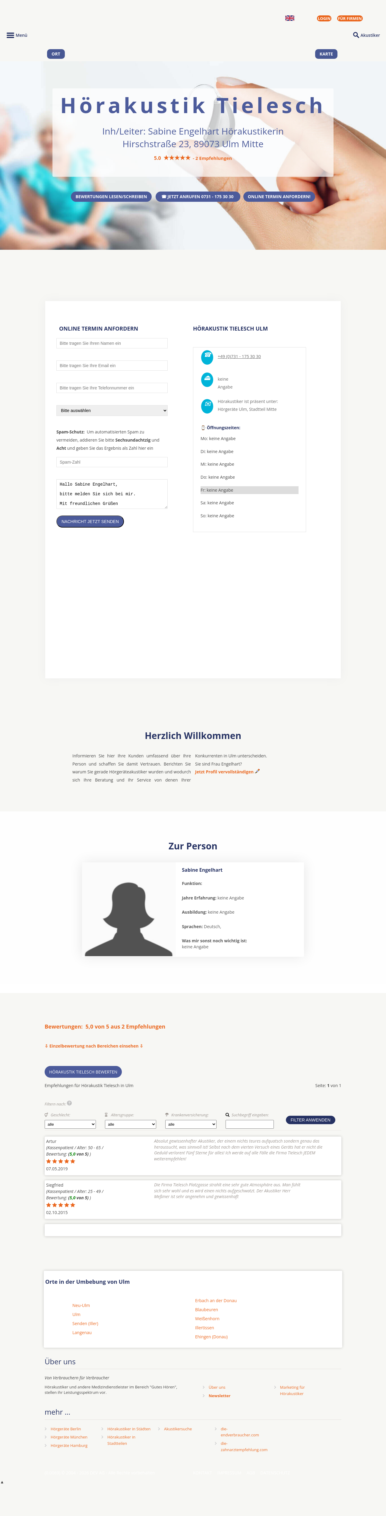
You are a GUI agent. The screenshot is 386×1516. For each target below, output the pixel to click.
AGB (251, 1477)
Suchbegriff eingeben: (250, 1119)
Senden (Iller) (85, 1328)
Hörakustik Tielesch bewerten (83, 1076)
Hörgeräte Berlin (66, 1433)
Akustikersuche (178, 1433)
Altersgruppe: (122, 1119)
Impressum (229, 1477)
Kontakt (202, 1477)
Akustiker (370, 35)
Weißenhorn (207, 1323)
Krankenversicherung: (190, 1119)
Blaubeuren (206, 1314)
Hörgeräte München (69, 1441)
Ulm (76, 1319)
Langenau (82, 1337)
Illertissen (204, 1332)
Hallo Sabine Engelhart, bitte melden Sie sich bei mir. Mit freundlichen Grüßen (112, 496)
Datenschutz (275, 1477)
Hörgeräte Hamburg (69, 1450)
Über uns (217, 1391)
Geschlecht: (60, 1119)
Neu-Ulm (81, 1310)
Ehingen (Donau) (211, 1341)
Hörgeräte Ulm (232, 409)
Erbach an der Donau (216, 1305)
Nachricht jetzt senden (90, 526)
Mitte (271, 409)
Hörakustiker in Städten (128, 1433)
